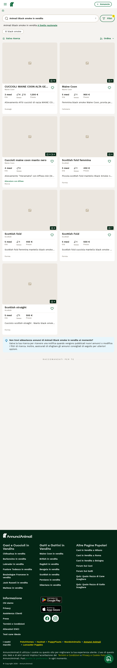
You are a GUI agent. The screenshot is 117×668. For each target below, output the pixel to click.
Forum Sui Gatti (84, 571)
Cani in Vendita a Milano (89, 550)
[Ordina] (107, 38)
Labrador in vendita (13, 564)
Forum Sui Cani (84, 566)
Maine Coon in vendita (51, 553)
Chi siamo (8, 603)
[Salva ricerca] (109, 658)
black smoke (13, 31)
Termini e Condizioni (14, 624)
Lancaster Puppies (33, 644)
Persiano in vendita (50, 579)
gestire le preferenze (36, 658)
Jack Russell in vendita (15, 582)
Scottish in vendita (49, 574)
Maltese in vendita (13, 588)
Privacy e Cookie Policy (94, 655)
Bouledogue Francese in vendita (16, 576)
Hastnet (41, 642)
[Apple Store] (51, 609)
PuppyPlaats (54, 642)
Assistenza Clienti (12, 613)
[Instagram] (55, 618)
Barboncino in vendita (14, 559)
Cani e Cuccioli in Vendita (16, 547)
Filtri (108, 17)
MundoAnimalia (72, 642)
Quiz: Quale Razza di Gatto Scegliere (90, 586)
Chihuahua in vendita (14, 553)
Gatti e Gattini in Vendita (52, 547)
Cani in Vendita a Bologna (90, 560)
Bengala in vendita (49, 569)
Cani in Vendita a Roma (88, 555)
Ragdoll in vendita (49, 564)
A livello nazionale (47, 25)
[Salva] (52, 88)
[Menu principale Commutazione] (5, 4)
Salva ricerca (11, 38)
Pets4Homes (27, 642)
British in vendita (49, 559)
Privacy (7, 608)
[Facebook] (47, 618)
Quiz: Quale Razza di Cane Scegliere (90, 578)
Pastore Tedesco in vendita (17, 569)
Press (6, 618)
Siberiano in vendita (50, 585)
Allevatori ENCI (11, 629)
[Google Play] (51, 599)
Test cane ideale (12, 634)
